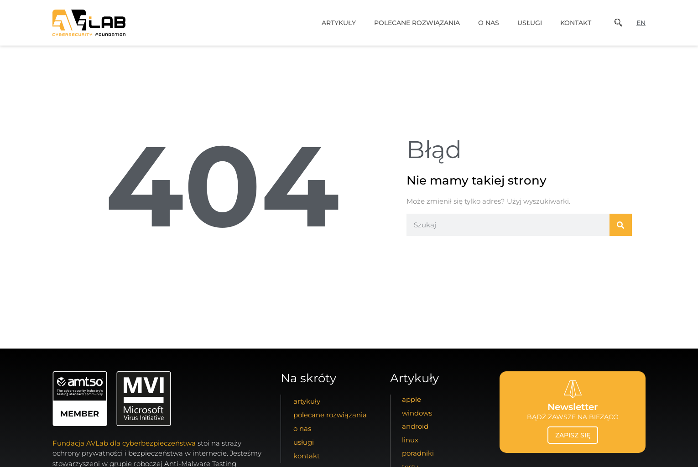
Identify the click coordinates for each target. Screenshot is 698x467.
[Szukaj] (620, 225)
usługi (529, 23)
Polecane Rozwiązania (417, 23)
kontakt (575, 23)
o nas (488, 23)
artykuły (339, 23)
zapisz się (572, 435)
